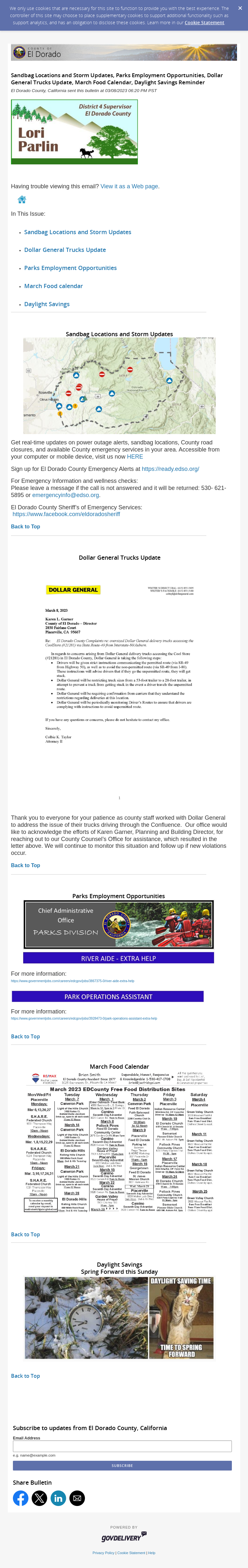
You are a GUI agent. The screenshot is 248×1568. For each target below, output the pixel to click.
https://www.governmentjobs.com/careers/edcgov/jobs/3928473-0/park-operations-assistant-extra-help (84, 1018)
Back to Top (25, 526)
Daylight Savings (47, 304)
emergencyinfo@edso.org (65, 495)
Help (151, 1553)
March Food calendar (53, 286)
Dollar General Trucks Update (65, 250)
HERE (136, 456)
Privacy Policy (104, 1553)
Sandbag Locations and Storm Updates (77, 232)
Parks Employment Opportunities (70, 268)
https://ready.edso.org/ (170, 469)
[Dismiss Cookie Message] (240, 6)
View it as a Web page (129, 186)
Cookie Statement (204, 22)
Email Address (26, 1438)
